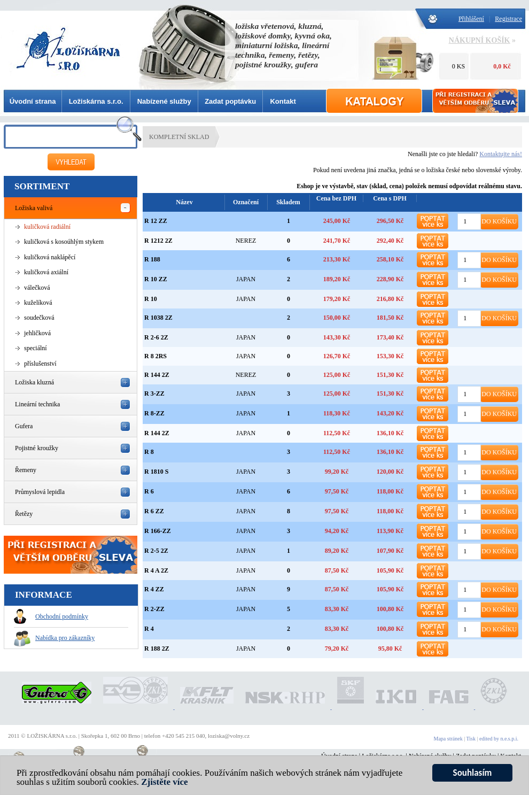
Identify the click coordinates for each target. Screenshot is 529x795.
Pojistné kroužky (36, 448)
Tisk (471, 739)
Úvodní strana (33, 101)
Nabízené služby (164, 101)
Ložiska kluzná (34, 382)
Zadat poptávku (230, 101)
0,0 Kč (502, 66)
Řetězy (24, 514)
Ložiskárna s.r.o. (96, 101)
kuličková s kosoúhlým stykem (64, 241)
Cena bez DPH (336, 198)
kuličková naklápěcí (49, 257)
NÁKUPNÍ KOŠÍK (479, 40)
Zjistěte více (164, 782)
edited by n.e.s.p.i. (498, 739)
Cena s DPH (390, 198)
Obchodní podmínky (51, 616)
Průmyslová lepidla (40, 492)
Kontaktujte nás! (500, 154)
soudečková (39, 317)
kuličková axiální (46, 272)
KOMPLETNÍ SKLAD (179, 137)
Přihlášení (471, 18)
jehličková (37, 333)
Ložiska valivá (33, 208)
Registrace (508, 18)
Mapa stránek (448, 739)
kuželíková (38, 302)
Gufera (24, 426)
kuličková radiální (47, 226)
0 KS (458, 66)
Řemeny (25, 470)
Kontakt (282, 101)
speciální (35, 348)
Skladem (288, 202)
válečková (37, 287)
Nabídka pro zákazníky (54, 638)
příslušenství (40, 363)
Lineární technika (37, 404)
